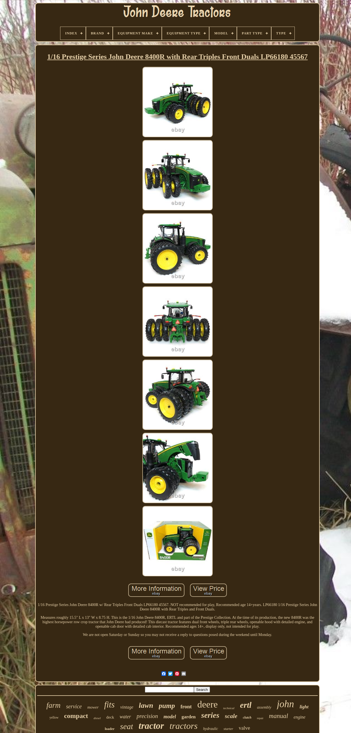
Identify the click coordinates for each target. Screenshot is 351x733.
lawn (146, 705)
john (285, 704)
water (125, 716)
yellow (54, 717)
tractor (151, 726)
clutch (247, 717)
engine (300, 717)
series (210, 715)
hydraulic (210, 729)
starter (228, 729)
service (74, 706)
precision (147, 716)
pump (167, 705)
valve (244, 728)
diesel (97, 718)
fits (109, 704)
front (186, 706)
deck (110, 717)
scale (231, 715)
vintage (126, 707)
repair (260, 718)
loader (109, 729)
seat (126, 726)
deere (207, 704)
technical (228, 708)
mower (93, 707)
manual (278, 715)
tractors (184, 726)
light (303, 706)
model (169, 716)
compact (76, 715)
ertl (246, 704)
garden (188, 716)
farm (54, 705)
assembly (264, 707)
